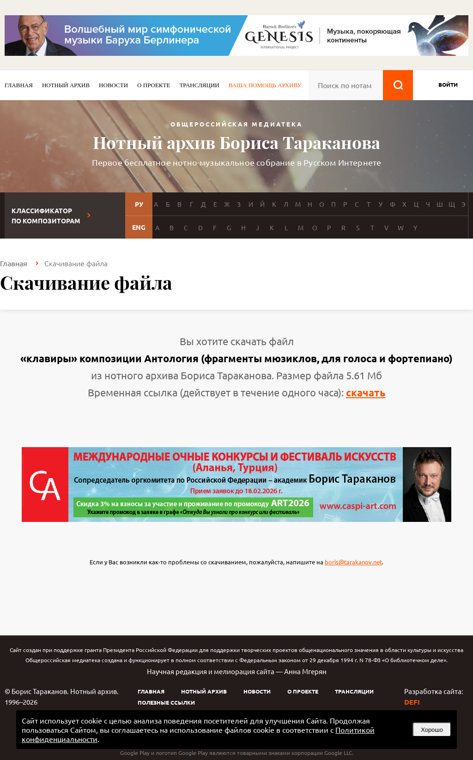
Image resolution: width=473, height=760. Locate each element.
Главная (19, 85)
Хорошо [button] (432, 729)
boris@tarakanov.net (353, 562)
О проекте (153, 85)
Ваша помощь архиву (265, 85)
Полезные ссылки (166, 702)
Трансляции (199, 85)
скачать (365, 392)
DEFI (412, 701)
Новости (113, 85)
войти (448, 84)
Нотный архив (66, 85)
